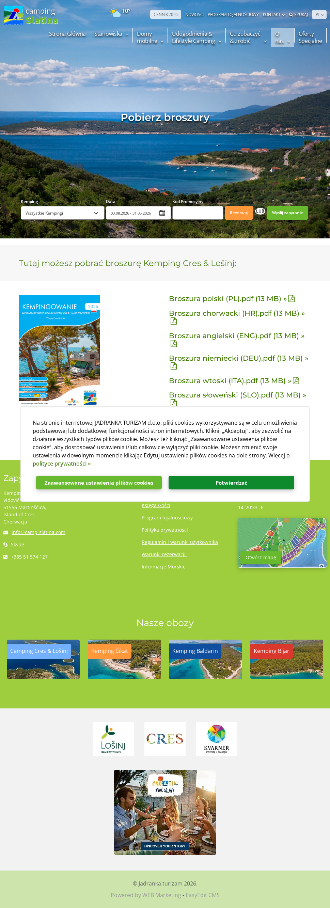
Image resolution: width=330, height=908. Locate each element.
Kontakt (272, 14)
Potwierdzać (231, 482)
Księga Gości (156, 505)
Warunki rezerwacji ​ (164, 554)
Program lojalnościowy (167, 517)
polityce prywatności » (62, 463)
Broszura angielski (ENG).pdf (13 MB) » (236, 335)
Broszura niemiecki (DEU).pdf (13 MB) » (238, 358)
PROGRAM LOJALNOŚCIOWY (233, 14)
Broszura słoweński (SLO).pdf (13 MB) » (237, 395)
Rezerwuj (239, 213)
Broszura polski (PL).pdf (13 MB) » (228, 298)
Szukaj (298, 14)
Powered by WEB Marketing (146, 895)
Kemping (29, 201)
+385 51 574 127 (25, 556)
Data (110, 201)
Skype (13, 544)
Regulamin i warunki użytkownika (180, 542)
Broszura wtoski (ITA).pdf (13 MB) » (230, 380)
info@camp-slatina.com (34, 532)
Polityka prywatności (165, 530)
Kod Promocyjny (187, 201)
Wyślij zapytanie (287, 213)
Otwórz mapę (261, 557)
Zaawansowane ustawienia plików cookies (99, 482)
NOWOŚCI (194, 14)
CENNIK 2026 (166, 14)
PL (318, 14)
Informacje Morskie (164, 566)
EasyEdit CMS (203, 895)
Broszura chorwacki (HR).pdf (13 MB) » (237, 313)
